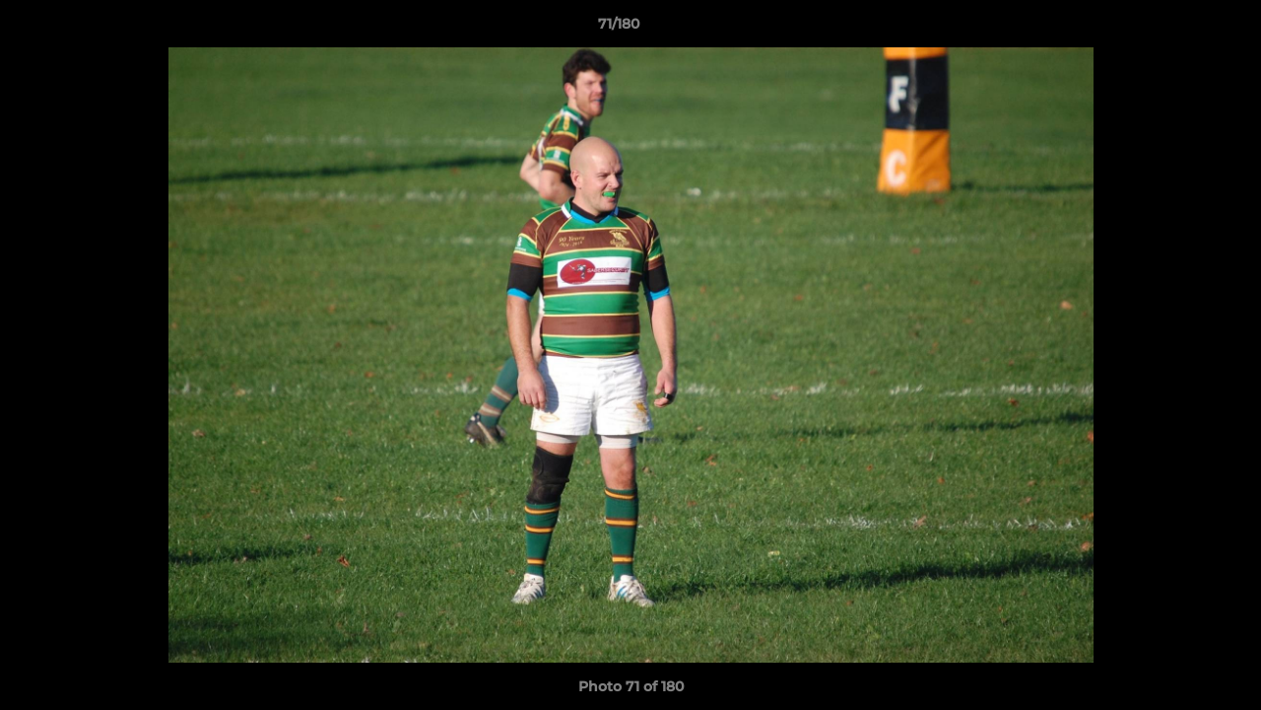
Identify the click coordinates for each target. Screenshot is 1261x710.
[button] (1178, 28)
